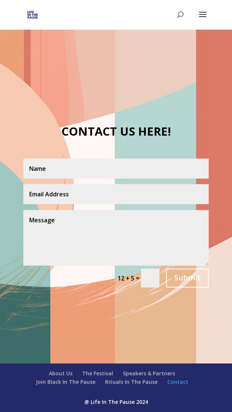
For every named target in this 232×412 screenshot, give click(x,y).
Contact (177, 381)
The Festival (97, 373)
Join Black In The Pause (65, 381)
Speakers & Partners (149, 373)
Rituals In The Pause (131, 381)
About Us (61, 373)
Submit (187, 278)
